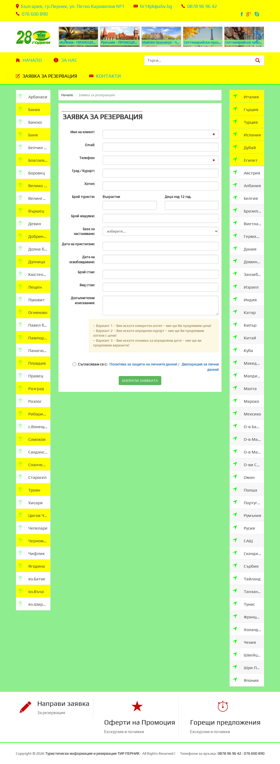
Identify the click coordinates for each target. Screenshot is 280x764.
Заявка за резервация (49, 76)
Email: (90, 145)
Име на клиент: (82, 132)
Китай (244, 337)
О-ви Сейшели (248, 464)
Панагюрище (35, 350)
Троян (29, 490)
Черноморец (35, 540)
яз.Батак (32, 578)
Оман (243, 477)
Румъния (246, 515)
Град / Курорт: (83, 171)
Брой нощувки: (83, 216)
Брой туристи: (83, 197)
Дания (244, 249)
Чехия (244, 642)
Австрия (246, 172)
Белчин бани (35, 147)
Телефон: (87, 158)
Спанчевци (34, 464)
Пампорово (35, 337)
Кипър (244, 325)
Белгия (245, 198)
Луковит (32, 299)
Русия (243, 528)
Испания (246, 134)
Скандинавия (248, 553)
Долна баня (35, 249)
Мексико (246, 413)
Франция (246, 616)
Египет (245, 160)
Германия (248, 236)
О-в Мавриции (248, 439)
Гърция (245, 109)
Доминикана (248, 261)
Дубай (244, 147)
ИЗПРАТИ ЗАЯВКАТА (140, 380)
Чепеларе (33, 528)
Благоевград (35, 160)
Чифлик (32, 553)
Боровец (32, 172)
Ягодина (32, 566)
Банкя (29, 109)
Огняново (33, 312)
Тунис (243, 604)
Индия (244, 299)
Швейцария (248, 654)
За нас (69, 60)
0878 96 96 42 (202, 6)
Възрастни (111, 197)
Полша (244, 490)
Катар (244, 312)
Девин (30, 223)
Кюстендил (35, 274)
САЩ (242, 540)
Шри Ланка (248, 667)
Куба (242, 350)
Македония (248, 363)
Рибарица (33, 413)
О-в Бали (246, 426)
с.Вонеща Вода (35, 426)
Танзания (247, 591)
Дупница (32, 261)
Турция (245, 122)
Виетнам (246, 223)
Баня (28, 134)
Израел (245, 287)
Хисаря (31, 502)
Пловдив (32, 363)
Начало (32, 60)
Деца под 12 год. (178, 197)
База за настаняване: (84, 231)
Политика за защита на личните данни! (143, 364)
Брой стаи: (86, 272)
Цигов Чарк (35, 515)
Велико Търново (35, 185)
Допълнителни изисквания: (83, 300)
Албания (246, 185)
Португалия (248, 502)
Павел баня (35, 325)
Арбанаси (33, 96)
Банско (30, 122)
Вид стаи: (87, 285)
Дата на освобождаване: (82, 259)
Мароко (245, 401)
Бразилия (247, 210)
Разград (31, 388)
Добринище (35, 236)
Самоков (32, 439)
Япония (245, 680)
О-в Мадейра (248, 451)
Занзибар (247, 274)
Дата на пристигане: (78, 244)
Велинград (34, 198)
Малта (244, 388)
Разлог (30, 401)
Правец (31, 375)
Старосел (33, 477)
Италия (245, 96)
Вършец (31, 210)
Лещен (30, 287)
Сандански (34, 451)
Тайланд (246, 578)
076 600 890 (35, 14)
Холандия (247, 629)
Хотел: (89, 184)
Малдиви (247, 375)
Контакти (108, 76)
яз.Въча (31, 591)
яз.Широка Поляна (35, 604)
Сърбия (245, 566)
